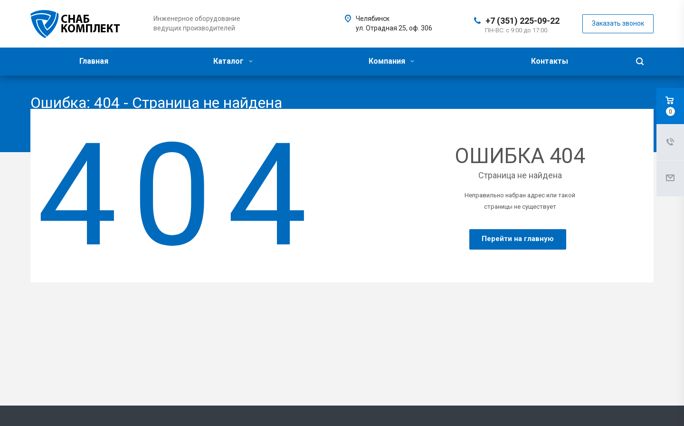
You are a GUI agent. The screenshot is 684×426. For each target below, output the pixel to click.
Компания (391, 61)
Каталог (233, 61)
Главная (93, 61)
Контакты (549, 61)
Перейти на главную (518, 238)
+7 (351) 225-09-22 (522, 21)
